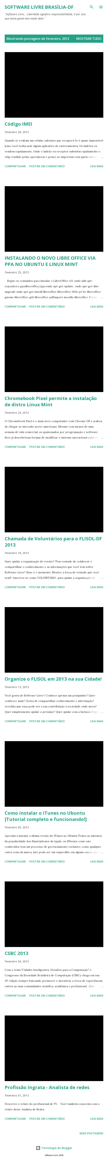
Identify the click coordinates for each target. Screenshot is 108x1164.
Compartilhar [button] (15, 166)
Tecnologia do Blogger (54, 1148)
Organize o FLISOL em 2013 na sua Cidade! (53, 679)
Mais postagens (91, 1133)
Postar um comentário (47, 166)
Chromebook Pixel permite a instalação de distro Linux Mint (51, 401)
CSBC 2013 (16, 953)
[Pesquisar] (91, 7)
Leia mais (96, 166)
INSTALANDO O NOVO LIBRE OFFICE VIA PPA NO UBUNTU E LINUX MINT (50, 261)
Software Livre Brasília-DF (39, 7)
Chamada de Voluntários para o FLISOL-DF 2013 (53, 541)
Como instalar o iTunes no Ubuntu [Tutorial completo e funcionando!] (46, 816)
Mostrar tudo (88, 38)
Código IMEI (18, 124)
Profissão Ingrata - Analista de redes (47, 1087)
